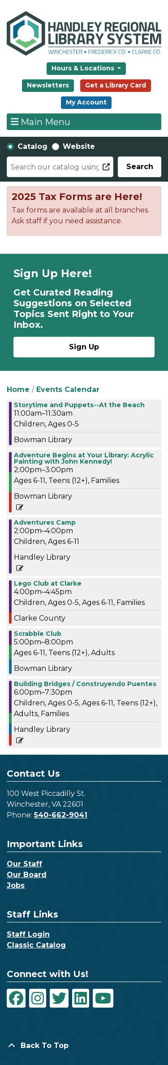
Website (79, 146)
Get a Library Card (115, 85)
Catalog (32, 146)
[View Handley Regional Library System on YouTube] (103, 998)
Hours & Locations (84, 68)
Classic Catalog (36, 945)
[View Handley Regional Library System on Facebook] (16, 998)
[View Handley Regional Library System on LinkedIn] (80, 998)
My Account (86, 102)
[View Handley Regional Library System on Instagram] (37, 998)
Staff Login (28, 934)
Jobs (16, 885)
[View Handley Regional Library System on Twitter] (59, 998)
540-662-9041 (60, 815)
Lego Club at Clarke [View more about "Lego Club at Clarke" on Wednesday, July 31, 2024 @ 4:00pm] (48, 583)
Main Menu (41, 121)
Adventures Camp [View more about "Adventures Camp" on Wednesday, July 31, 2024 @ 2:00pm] (45, 522)
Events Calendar (67, 389)
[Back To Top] (84, 1046)
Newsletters (48, 85)
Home (18, 389)
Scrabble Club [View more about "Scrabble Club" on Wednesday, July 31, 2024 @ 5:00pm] (37, 633)
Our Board (27, 874)
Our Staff (24, 864)
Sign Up (84, 347)
